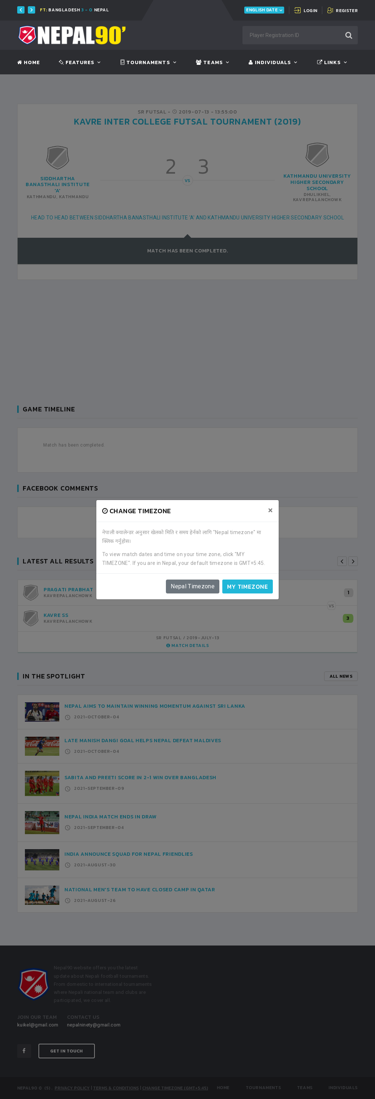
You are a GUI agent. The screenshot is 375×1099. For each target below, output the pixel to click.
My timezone (247, 586)
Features (77, 62)
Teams (209, 62)
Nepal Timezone (193, 586)
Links (329, 62)
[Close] (270, 510)
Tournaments (145, 62)
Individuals (270, 62)
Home (28, 62)
